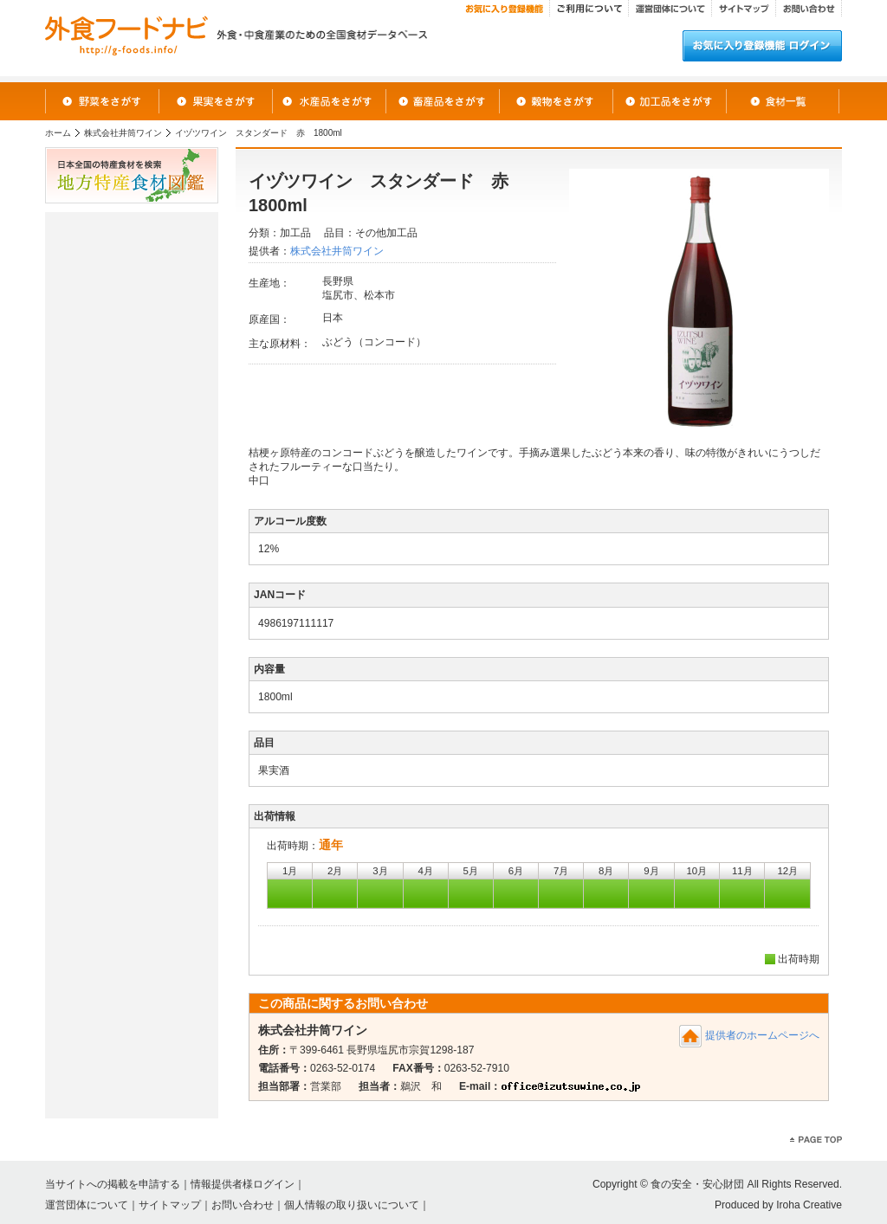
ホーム (58, 133)
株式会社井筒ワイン (123, 133)
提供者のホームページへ (762, 1035)
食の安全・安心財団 (697, 1184)
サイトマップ (170, 1205)
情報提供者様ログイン (243, 1184)
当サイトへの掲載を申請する (112, 1184)
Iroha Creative (809, 1205)
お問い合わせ (242, 1205)
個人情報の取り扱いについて (351, 1205)
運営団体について (86, 1205)
